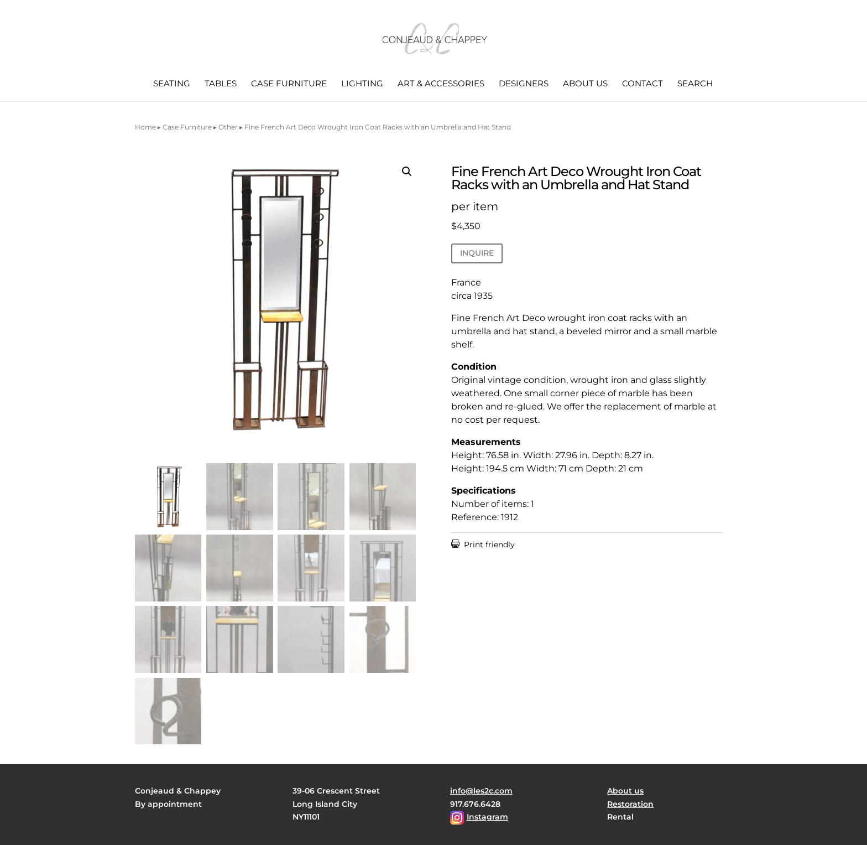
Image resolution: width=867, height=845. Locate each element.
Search (695, 84)
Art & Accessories (441, 84)
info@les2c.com (481, 791)
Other (228, 127)
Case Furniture (289, 84)
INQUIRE (477, 253)
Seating (171, 84)
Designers (524, 84)
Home (145, 127)
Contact (642, 84)
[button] (407, 172)
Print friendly (483, 544)
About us (585, 84)
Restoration (630, 804)
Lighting (362, 84)
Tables (221, 84)
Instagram (487, 817)
